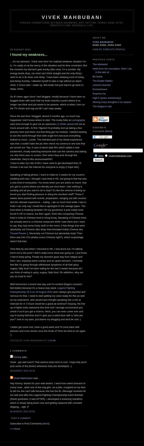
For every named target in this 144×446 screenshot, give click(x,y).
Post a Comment (21, 418)
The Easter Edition (103, 80)
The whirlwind (100, 64)
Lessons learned (101, 85)
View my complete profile (109, 49)
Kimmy (17, 357)
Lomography (78, 120)
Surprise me (99, 93)
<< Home (15, 428)
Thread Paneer (18, 233)
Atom (46, 423)
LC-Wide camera (65, 124)
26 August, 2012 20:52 (22, 412)
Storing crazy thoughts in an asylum (112, 102)
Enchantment (100, 89)
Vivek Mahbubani (72, 17)
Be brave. (98, 76)
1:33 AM (52, 341)
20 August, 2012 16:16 (22, 371)
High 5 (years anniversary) (107, 98)
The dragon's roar (102, 106)
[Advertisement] (32, 39)
